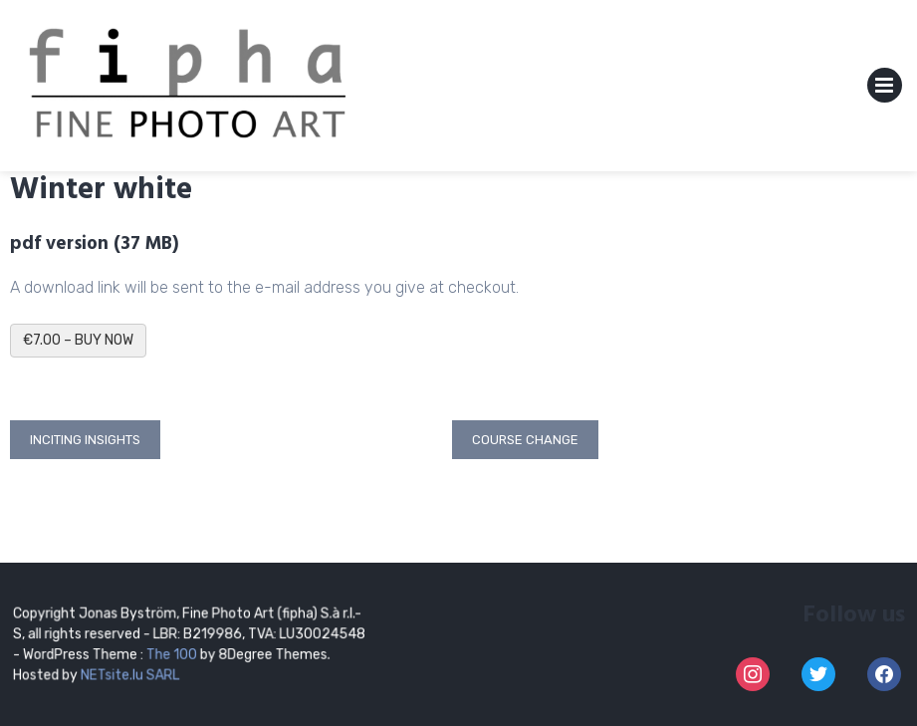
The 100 (173, 654)
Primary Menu (884, 89)
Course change (525, 439)
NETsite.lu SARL (131, 674)
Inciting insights (85, 439)
